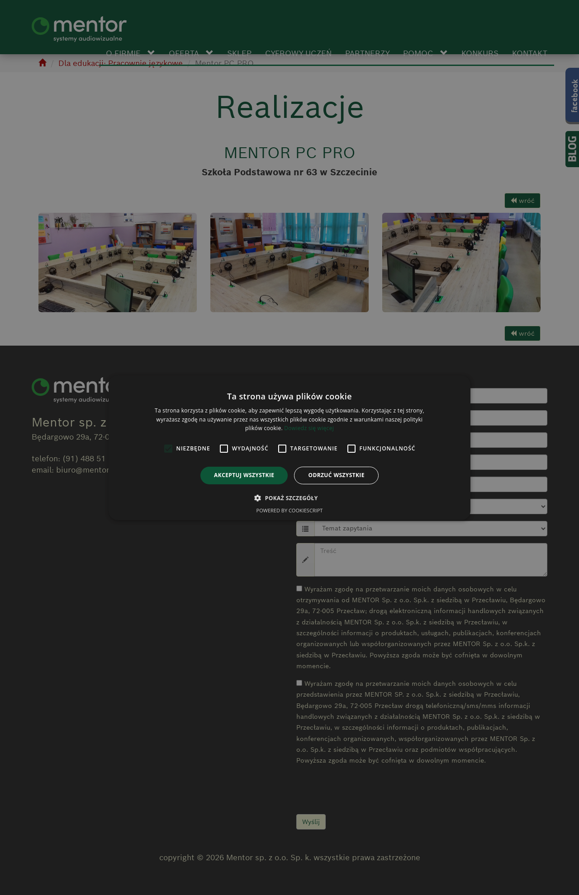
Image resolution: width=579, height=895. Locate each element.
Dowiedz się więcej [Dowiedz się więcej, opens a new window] (309, 428)
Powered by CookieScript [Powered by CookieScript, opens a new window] (289, 510)
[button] (289, 497)
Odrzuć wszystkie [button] (336, 475)
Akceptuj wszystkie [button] (244, 475)
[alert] (289, 447)
